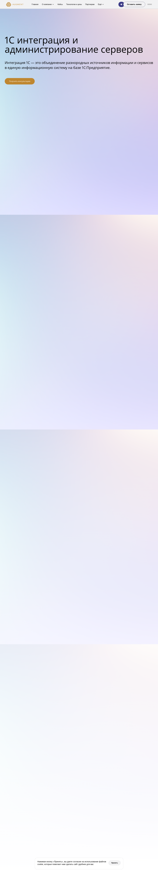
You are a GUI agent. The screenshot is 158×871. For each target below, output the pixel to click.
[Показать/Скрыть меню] (149, 4)
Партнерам (89, 4)
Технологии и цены (74, 4)
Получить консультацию (19, 81)
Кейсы (60, 4)
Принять (114, 863)
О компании (48, 4)
